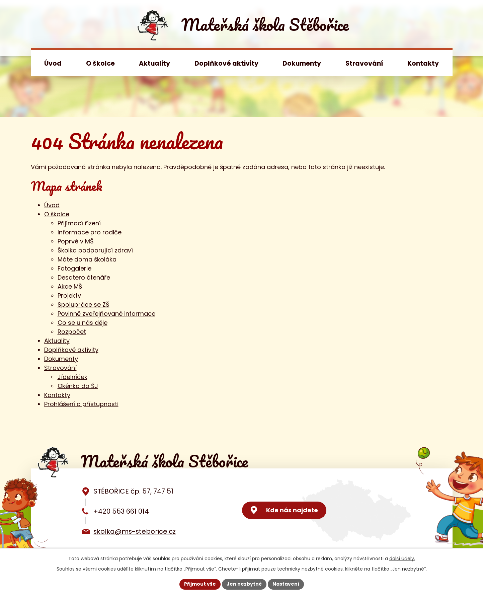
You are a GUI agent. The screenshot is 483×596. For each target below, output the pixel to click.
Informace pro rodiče (90, 232)
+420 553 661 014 (121, 511)
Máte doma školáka (87, 259)
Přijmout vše (200, 584)
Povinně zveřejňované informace (106, 313)
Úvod (53, 63)
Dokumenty (302, 63)
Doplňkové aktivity (226, 63)
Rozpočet (72, 331)
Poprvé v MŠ (76, 241)
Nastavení (285, 584)
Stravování (364, 63)
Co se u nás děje (82, 322)
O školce (100, 63)
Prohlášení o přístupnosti (81, 404)
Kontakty (423, 63)
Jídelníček (72, 377)
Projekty (69, 295)
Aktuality (154, 63)
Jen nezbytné (244, 584)
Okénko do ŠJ (78, 386)
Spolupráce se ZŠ (83, 304)
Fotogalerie (74, 268)
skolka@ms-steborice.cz (134, 531)
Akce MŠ (70, 286)
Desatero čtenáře (84, 277)
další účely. (402, 558)
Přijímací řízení (79, 223)
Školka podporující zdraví (95, 250)
